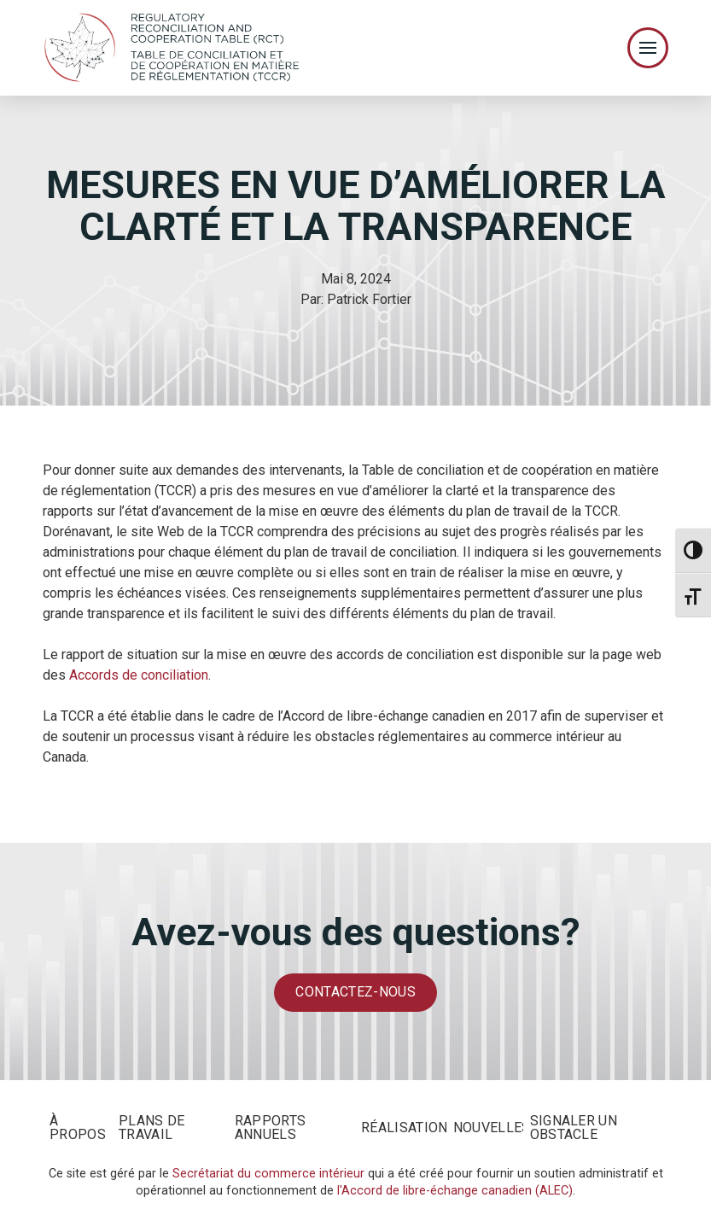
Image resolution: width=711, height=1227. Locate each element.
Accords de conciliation (138, 675)
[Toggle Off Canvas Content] (647, 47)
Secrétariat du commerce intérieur (268, 1173)
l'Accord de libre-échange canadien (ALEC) (455, 1190)
